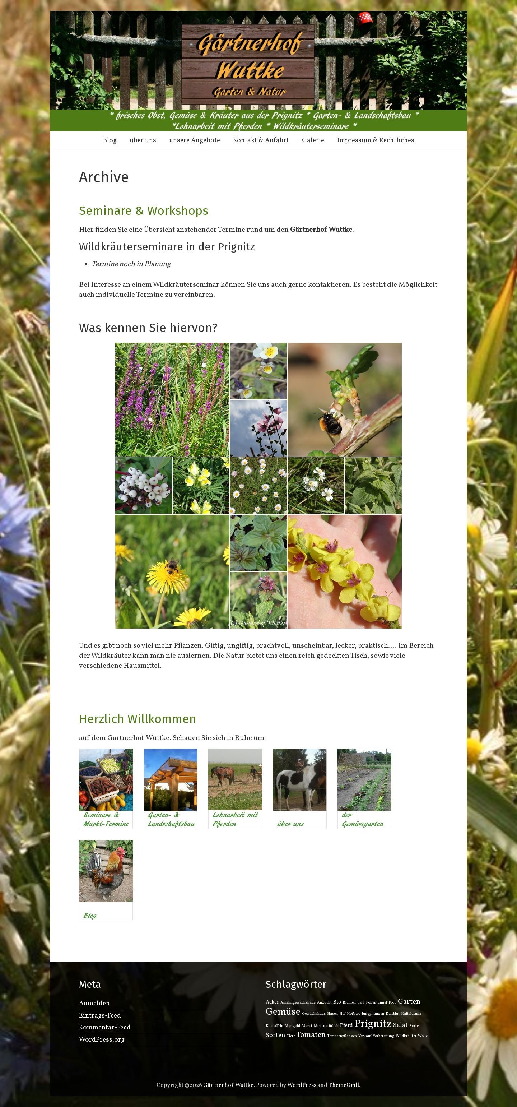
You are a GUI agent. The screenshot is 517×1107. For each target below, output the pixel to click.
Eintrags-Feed (100, 1015)
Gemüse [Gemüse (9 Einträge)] (283, 1012)
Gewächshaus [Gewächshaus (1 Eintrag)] (314, 1013)
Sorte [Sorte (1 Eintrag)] (414, 1026)
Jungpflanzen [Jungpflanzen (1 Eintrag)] (373, 1013)
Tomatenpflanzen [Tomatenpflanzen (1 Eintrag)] (342, 1036)
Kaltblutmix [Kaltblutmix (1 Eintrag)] (411, 1013)
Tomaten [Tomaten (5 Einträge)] (311, 1035)
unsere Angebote (194, 140)
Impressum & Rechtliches (375, 140)
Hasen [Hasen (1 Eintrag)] (332, 1013)
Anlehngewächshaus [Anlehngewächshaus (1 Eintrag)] (298, 1002)
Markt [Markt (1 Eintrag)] (307, 1026)
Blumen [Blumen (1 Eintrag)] (349, 1002)
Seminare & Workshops (143, 210)
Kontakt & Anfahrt (261, 140)
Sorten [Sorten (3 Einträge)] (275, 1035)
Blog (110, 140)
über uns (143, 140)
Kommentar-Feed (105, 1027)
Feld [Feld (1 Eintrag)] (360, 1002)
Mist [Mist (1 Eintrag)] (318, 1026)
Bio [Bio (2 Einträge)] (337, 1002)
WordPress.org (102, 1040)
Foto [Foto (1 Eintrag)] (392, 1002)
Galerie (313, 140)
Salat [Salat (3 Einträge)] (400, 1025)
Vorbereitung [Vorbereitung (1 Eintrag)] (383, 1036)
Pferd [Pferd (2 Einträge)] (346, 1025)
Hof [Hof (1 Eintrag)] (342, 1013)
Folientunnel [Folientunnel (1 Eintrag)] (376, 1002)
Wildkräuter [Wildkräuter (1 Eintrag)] (406, 1036)
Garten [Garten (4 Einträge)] (409, 1002)
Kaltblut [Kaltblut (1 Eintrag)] (393, 1013)
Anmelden (94, 1003)
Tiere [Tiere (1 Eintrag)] (291, 1036)
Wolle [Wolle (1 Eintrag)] (423, 1036)
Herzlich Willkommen (137, 719)
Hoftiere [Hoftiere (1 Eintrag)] (353, 1013)
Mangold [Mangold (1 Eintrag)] (292, 1026)
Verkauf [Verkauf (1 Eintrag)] (364, 1036)
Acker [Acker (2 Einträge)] (272, 1002)
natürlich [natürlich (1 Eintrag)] (331, 1026)
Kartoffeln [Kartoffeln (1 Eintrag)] (274, 1026)
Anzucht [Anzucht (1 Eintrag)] (324, 1002)
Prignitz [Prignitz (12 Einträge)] (373, 1024)
